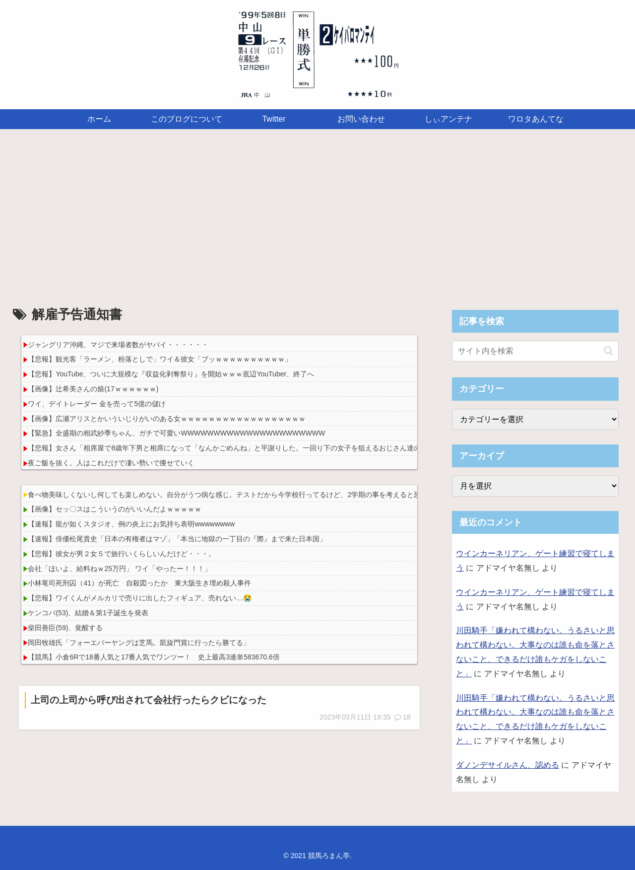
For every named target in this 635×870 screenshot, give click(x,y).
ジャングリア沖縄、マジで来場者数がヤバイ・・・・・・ (118, 345)
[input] (535, 351)
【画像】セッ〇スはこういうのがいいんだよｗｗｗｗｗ (114, 509)
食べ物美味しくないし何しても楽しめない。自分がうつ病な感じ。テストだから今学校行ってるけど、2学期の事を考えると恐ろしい (235, 495)
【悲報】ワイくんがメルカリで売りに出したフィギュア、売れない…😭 (140, 598)
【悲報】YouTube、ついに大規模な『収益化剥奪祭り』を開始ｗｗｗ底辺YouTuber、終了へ (171, 374)
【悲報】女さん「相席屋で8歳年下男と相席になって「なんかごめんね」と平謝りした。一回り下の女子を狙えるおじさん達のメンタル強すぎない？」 (262, 448)
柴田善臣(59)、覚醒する (65, 628)
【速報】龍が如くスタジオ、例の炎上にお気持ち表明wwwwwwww (131, 524)
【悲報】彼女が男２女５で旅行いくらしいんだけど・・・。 (121, 554)
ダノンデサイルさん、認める (507, 765)
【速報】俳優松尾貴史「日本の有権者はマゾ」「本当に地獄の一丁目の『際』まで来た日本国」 (177, 539)
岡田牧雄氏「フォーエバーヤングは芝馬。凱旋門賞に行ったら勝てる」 (139, 643)
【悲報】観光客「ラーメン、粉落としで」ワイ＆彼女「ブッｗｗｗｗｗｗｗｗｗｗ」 (160, 359)
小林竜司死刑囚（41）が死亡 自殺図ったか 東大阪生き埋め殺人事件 (139, 583)
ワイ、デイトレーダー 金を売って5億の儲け (97, 404)
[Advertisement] (317, 210)
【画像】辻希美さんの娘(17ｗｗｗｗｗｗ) (93, 389)
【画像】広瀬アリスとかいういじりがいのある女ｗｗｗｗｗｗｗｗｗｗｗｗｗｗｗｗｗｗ (167, 419)
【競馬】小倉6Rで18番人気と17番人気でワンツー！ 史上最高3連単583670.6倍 (153, 657)
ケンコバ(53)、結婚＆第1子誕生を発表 (88, 613)
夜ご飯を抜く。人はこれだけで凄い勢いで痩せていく (111, 463)
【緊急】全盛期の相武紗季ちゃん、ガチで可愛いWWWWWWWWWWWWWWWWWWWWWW (176, 433)
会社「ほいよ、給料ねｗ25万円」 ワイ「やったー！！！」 (119, 569)
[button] (608, 351)
